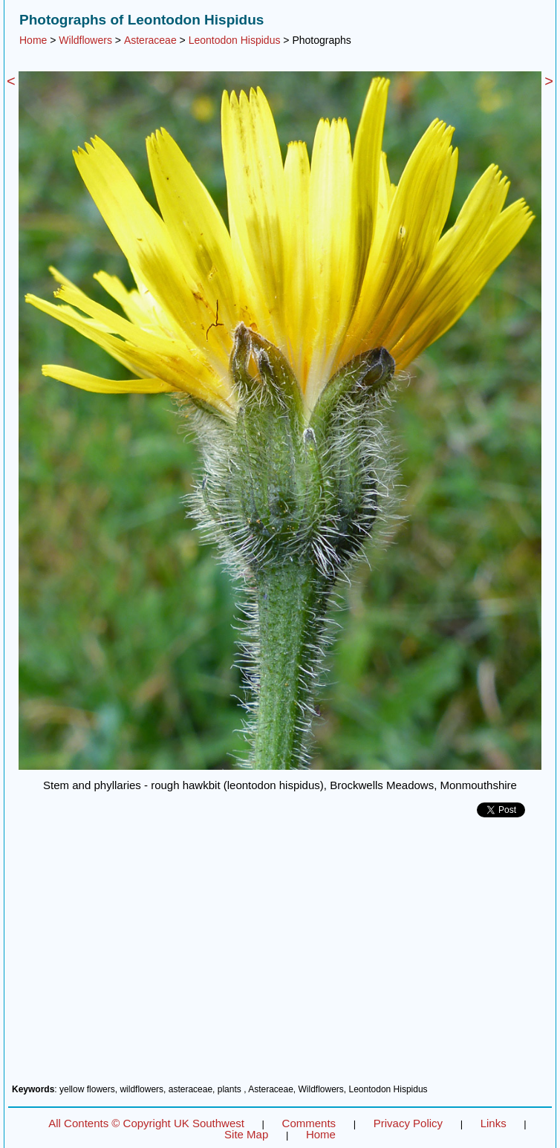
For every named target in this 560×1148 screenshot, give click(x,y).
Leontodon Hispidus (235, 40)
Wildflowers (85, 40)
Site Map (246, 1134)
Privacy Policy (408, 1123)
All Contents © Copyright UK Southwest (146, 1123)
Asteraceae (150, 40)
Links (494, 1123)
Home (33, 40)
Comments (309, 1123)
